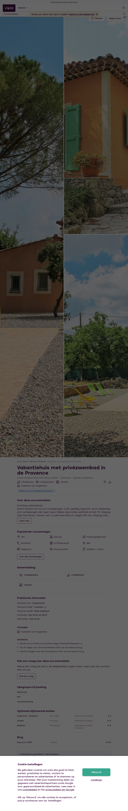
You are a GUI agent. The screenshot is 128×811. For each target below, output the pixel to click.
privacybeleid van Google (59, 789)
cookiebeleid (29, 789)
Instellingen (96, 780)
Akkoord (96, 772)
